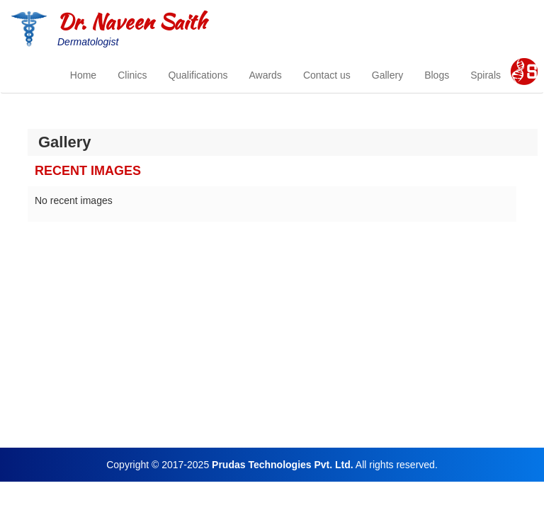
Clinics (132, 75)
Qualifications (197, 75)
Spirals (485, 75)
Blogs (436, 75)
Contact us (327, 75)
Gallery (387, 75)
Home (83, 75)
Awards (265, 75)
